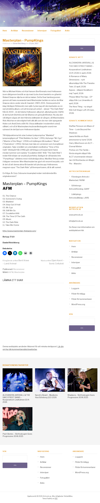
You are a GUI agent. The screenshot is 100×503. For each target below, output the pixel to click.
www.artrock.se (76, 215)
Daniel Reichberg (19, 43)
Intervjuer (42, 30)
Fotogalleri (56, 30)
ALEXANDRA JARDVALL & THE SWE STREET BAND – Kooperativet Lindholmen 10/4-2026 (16, 398)
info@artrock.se (76, 221)
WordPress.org (78, 304)
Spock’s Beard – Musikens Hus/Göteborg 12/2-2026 (46, 396)
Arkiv (67, 30)
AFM (11, 272)
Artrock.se (50, 8)
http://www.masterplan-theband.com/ (19, 231)
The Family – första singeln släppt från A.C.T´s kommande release (80, 153)
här (82, 230)
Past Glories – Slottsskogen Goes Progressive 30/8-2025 (17, 435)
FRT (56, 498)
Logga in (75, 288)
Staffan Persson (76, 126)
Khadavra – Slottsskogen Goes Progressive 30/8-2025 (81, 396)
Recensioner (28, 30)
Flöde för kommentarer (81, 299)
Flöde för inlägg (78, 294)
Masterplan (19, 272)
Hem (5, 30)
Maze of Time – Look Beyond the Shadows (81, 129)
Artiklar (14, 30)
